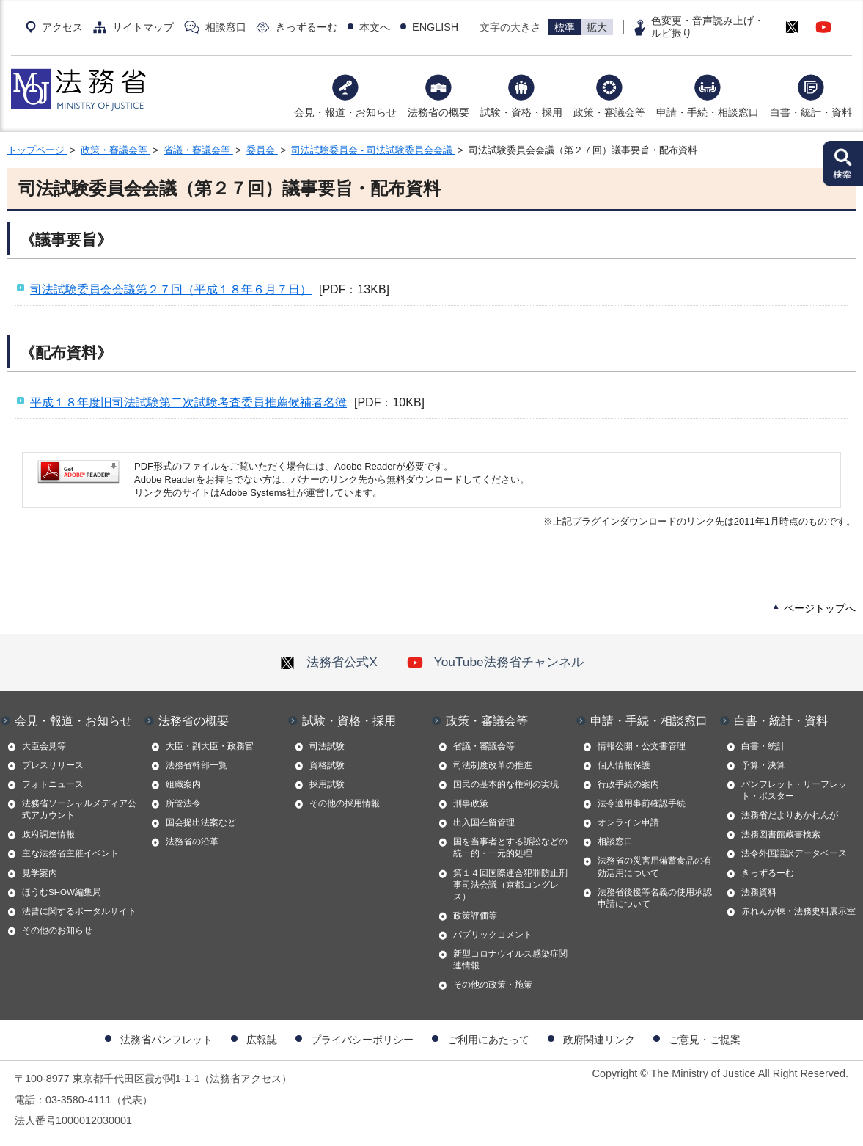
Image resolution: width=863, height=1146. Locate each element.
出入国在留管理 (484, 822)
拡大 (597, 27)
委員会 (262, 150)
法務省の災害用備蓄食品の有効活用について (655, 866)
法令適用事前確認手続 (642, 803)
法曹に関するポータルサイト (79, 911)
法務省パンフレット (166, 1039)
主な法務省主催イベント (70, 853)
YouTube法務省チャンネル (495, 661)
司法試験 (327, 746)
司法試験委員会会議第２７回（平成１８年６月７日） (171, 289)
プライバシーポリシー (362, 1039)
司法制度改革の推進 (492, 765)
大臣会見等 (44, 746)
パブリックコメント (492, 934)
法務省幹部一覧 (196, 765)
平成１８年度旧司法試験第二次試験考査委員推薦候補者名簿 (188, 402)
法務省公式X (328, 661)
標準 (564, 27)
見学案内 (39, 873)
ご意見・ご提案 (705, 1039)
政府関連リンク (599, 1039)
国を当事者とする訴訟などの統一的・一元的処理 (510, 847)
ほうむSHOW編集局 (61, 892)
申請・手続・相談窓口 (707, 112)
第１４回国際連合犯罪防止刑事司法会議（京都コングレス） (510, 885)
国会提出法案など (201, 822)
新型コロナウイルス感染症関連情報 (510, 959)
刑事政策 (470, 803)
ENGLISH (435, 27)
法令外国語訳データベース (794, 853)
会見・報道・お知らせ (345, 112)
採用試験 (327, 784)
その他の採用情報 (344, 803)
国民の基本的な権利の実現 (506, 784)
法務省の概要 (438, 112)
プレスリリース (53, 765)
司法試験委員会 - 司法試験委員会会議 (373, 150)
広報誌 (261, 1039)
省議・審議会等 (198, 150)
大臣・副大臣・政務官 (210, 746)
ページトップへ (820, 608)
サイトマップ (143, 27)
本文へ (374, 27)
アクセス (62, 27)
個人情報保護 (624, 765)
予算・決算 (763, 765)
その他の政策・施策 (492, 984)
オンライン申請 (628, 822)
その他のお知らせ (57, 930)
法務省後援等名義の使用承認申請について (655, 898)
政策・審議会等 (609, 112)
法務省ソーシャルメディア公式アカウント (79, 809)
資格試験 (327, 765)
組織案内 (183, 784)
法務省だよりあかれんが (789, 815)
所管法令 (183, 803)
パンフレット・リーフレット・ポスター (794, 790)
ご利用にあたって (488, 1039)
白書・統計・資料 (811, 112)
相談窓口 (225, 27)
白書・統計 (763, 746)
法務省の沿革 (192, 841)
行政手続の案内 (628, 784)
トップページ (37, 150)
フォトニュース (53, 784)
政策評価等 (475, 915)
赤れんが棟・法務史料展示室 (798, 911)
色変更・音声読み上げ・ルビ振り (707, 27)
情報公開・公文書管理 (642, 746)
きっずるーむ (306, 27)
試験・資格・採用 (521, 112)
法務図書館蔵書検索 (780, 834)
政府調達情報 (48, 834)
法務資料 (758, 892)
